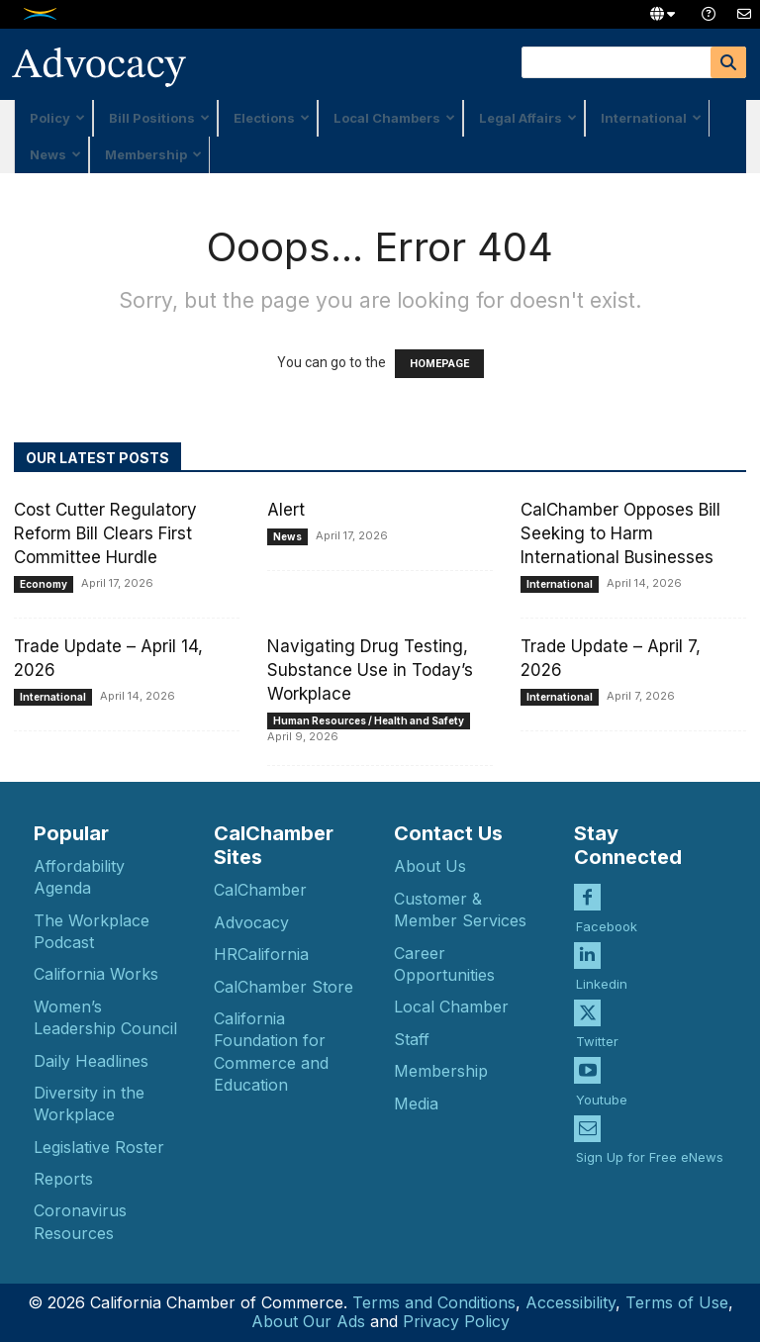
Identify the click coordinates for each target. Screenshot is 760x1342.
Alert (286, 510)
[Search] (728, 62)
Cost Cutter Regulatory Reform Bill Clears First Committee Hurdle (105, 533)
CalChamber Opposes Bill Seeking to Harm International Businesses (620, 533)
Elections (272, 118)
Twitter (597, 1041)
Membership (153, 154)
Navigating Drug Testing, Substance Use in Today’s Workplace (370, 670)
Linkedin (601, 983)
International (651, 118)
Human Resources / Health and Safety (368, 720)
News (55, 154)
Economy (43, 584)
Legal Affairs (528, 118)
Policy (57, 118)
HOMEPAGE (439, 363)
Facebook (606, 925)
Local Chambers (394, 118)
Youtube (601, 1098)
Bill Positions (159, 118)
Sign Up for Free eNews (649, 1156)
